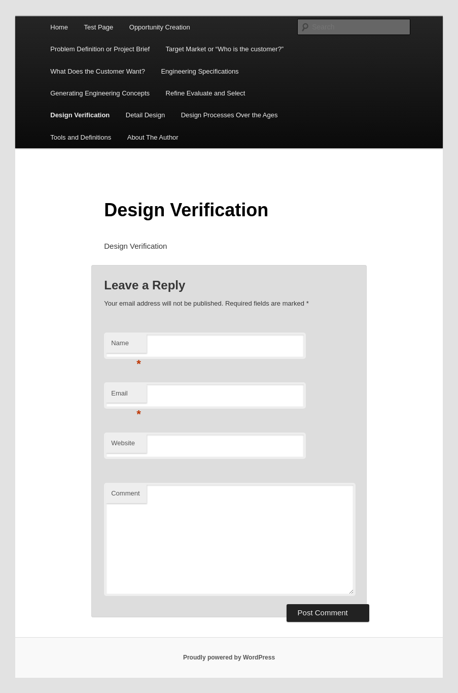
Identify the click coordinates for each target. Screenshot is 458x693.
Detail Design (145, 115)
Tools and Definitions (80, 137)
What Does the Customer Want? (97, 71)
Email (126, 396)
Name (126, 346)
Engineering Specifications (199, 71)
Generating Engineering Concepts (100, 93)
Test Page (98, 27)
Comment (125, 493)
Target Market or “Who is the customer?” (225, 49)
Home (59, 27)
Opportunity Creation (159, 27)
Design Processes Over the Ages (229, 115)
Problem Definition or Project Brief (100, 49)
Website (123, 443)
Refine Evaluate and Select (205, 93)
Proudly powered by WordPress (229, 657)
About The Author (153, 137)
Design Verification (80, 115)
